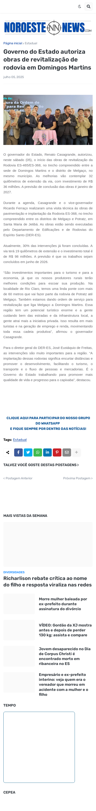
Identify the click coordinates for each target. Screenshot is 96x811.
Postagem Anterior (19, 478)
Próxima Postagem (76, 478)
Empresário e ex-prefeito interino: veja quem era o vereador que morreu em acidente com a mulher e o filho (63, 684)
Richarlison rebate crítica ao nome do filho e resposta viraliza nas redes (47, 581)
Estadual (31, 43)
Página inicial (12, 43)
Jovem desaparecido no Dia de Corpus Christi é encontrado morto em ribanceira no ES (65, 656)
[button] (80, 6)
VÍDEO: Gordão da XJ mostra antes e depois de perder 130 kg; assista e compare (65, 630)
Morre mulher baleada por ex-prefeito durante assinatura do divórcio (63, 604)
